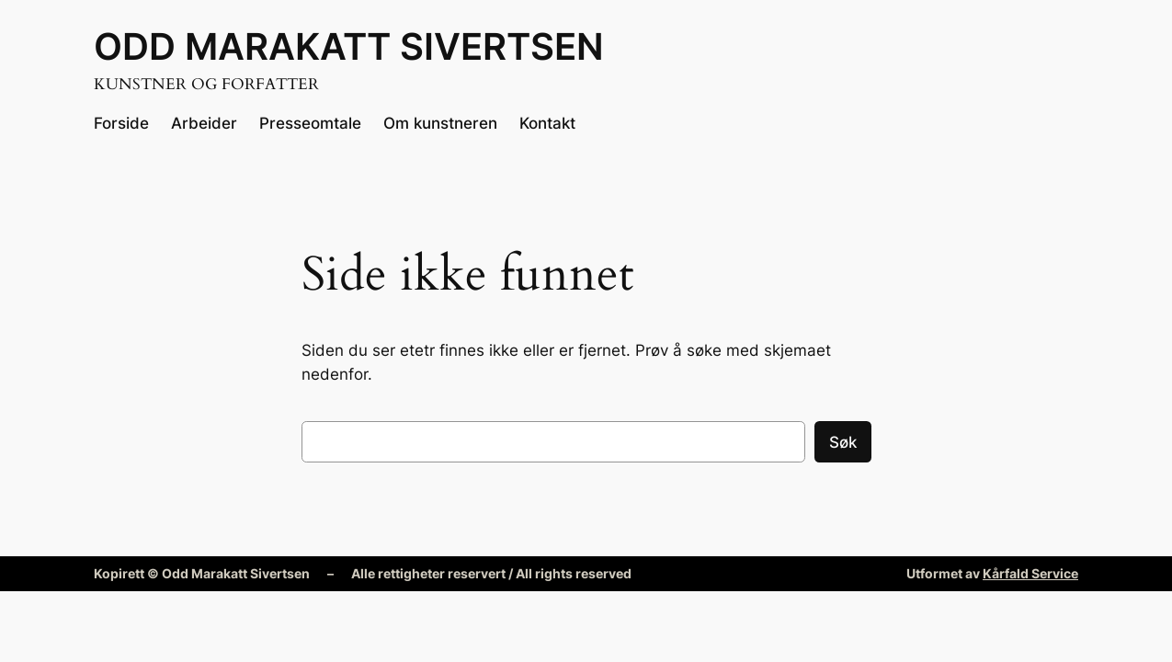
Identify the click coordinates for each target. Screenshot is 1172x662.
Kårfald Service (1030, 573)
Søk (843, 442)
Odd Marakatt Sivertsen (349, 46)
